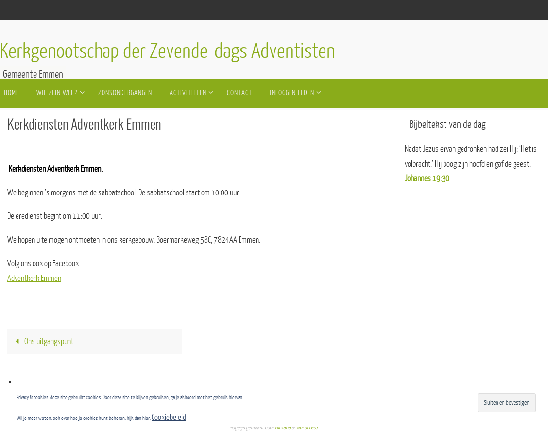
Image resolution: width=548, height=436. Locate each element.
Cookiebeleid (169, 417)
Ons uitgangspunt (42, 341)
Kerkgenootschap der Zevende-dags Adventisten (167, 51)
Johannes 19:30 (427, 178)
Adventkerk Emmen (34, 278)
